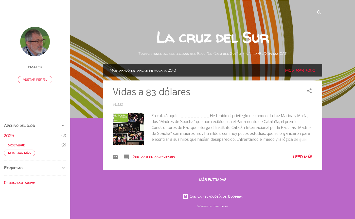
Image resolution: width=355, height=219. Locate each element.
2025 (9, 135)
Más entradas (212, 179)
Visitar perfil (35, 80)
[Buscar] (319, 13)
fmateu (35, 67)
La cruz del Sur (212, 37)
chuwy (224, 206)
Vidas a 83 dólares (151, 93)
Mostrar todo (300, 70)
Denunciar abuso (19, 183)
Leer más (302, 156)
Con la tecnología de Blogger (212, 196)
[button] (309, 91)
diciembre (16, 145)
